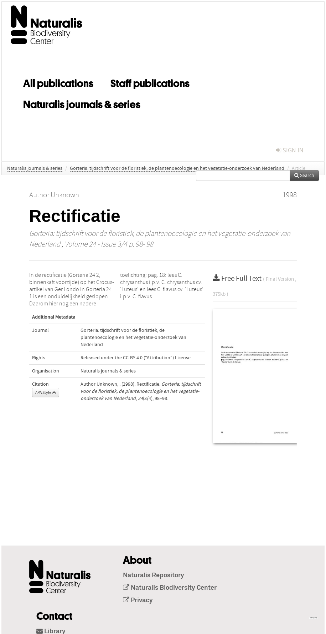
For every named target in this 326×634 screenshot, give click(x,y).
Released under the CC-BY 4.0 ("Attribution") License (136, 358)
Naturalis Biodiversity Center (170, 588)
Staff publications (150, 82)
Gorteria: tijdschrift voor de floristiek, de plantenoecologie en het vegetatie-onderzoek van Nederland (177, 168)
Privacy (138, 600)
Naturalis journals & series (81, 103)
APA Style (45, 392)
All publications (58, 82)
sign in (290, 150)
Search (304, 175)
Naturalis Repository (153, 575)
